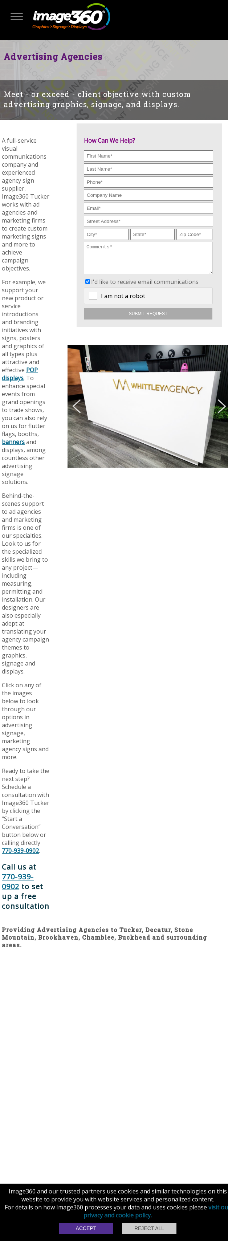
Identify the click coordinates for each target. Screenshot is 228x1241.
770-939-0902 (20, 851)
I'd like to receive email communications (145, 287)
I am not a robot (123, 301)
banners (13, 442)
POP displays (20, 374)
